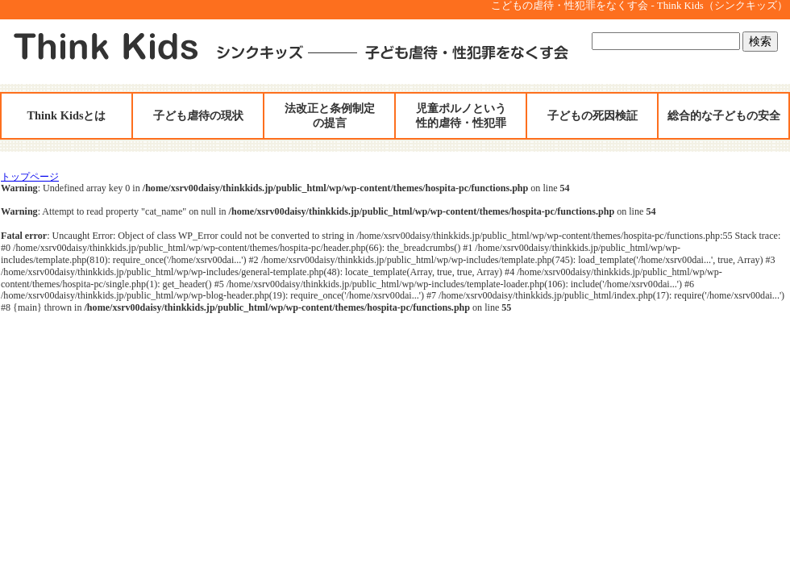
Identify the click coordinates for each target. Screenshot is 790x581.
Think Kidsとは (66, 115)
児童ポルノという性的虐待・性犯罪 (461, 115)
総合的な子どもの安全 (723, 115)
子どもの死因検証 (592, 115)
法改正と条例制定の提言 (330, 115)
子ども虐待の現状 (198, 115)
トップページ (30, 176)
